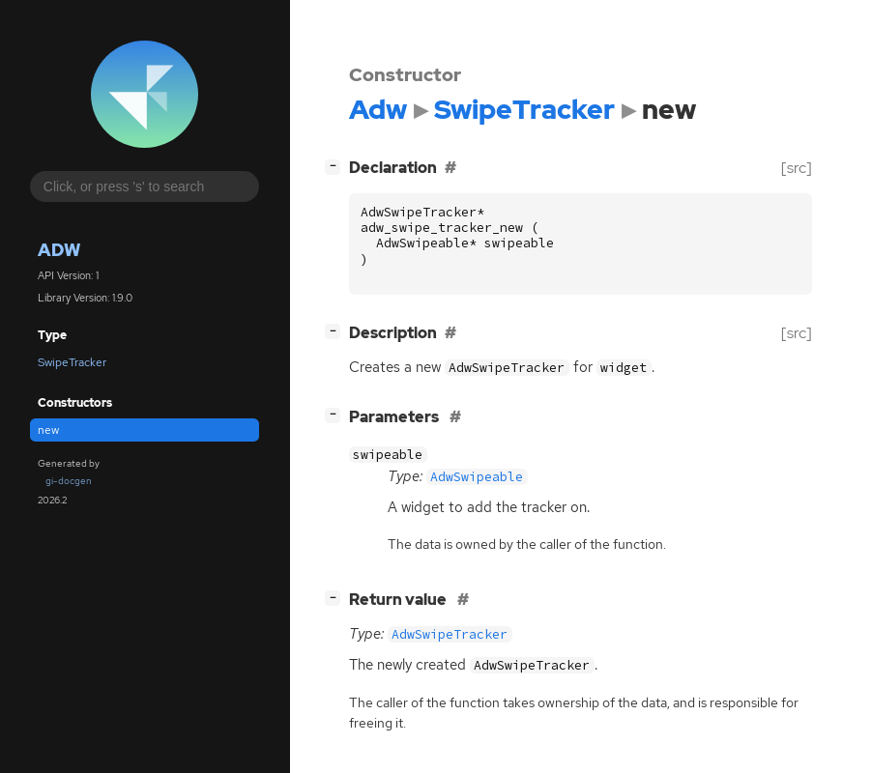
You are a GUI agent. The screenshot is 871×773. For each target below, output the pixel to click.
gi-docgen (68, 480)
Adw (59, 250)
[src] (796, 167)
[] (336, 165)
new (48, 430)
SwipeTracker (72, 362)
